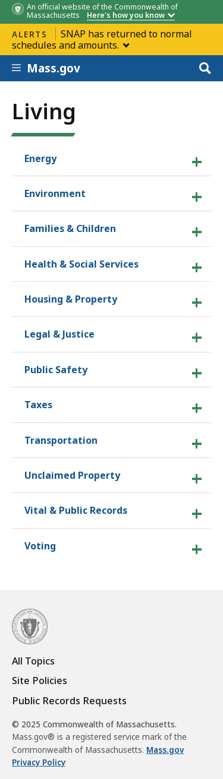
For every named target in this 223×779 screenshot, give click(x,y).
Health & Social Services (81, 264)
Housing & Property (70, 299)
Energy (40, 158)
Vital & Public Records (75, 510)
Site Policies (39, 680)
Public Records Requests (69, 700)
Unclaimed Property (72, 475)
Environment (55, 193)
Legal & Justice (59, 334)
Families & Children (70, 228)
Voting (40, 545)
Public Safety (55, 369)
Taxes (38, 404)
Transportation (61, 440)
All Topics (33, 660)
